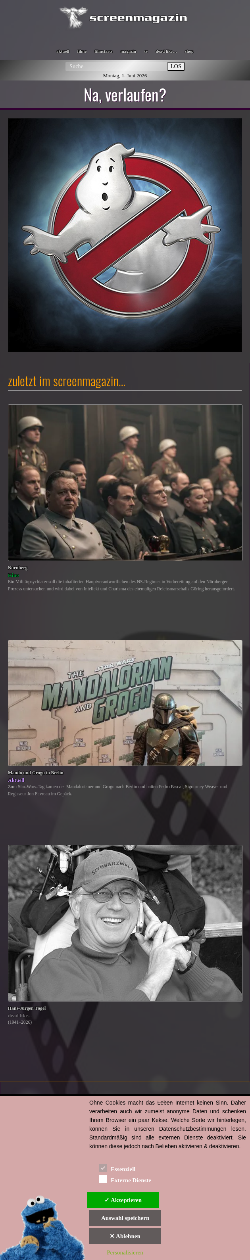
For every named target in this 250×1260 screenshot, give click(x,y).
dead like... (20, 1016)
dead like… (166, 51)
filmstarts (103, 51)
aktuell (62, 51)
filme (82, 51)
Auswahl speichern (125, 1218)
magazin (129, 51)
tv (146, 51)
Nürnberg (17, 568)
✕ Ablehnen (125, 1236)
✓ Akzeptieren (123, 1200)
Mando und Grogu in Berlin (35, 773)
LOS (176, 66)
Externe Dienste (125, 1178)
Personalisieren (125, 1252)
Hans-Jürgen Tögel (27, 1008)
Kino (13, 575)
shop (189, 51)
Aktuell (16, 780)
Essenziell (117, 1167)
